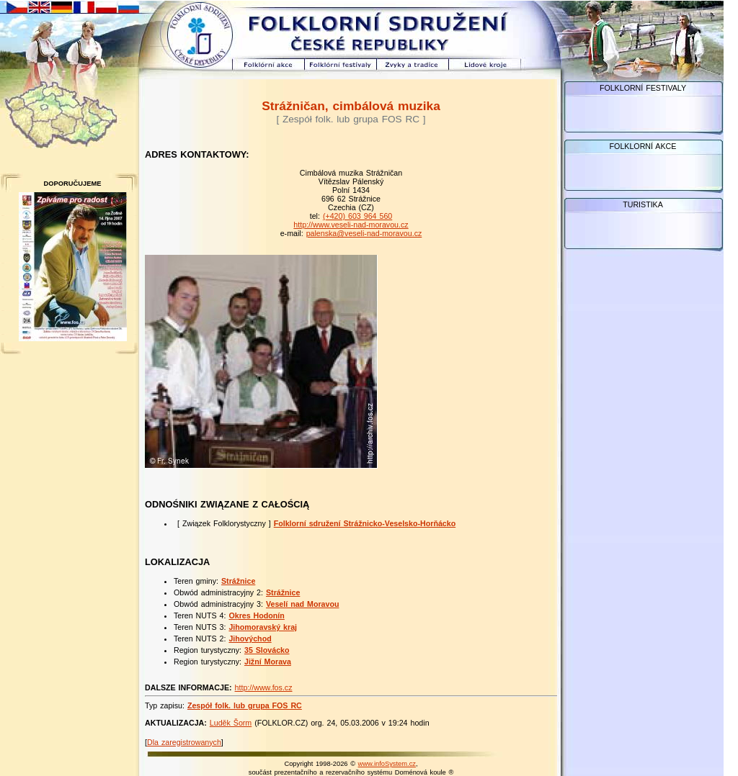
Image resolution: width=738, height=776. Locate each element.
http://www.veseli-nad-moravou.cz (350, 224)
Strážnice (238, 581)
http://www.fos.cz (264, 687)
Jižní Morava (267, 661)
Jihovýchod (249, 638)
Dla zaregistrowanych (184, 742)
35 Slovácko (267, 650)
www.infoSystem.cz (387, 763)
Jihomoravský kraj (262, 627)
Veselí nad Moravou (302, 604)
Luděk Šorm (231, 722)
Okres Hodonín (256, 615)
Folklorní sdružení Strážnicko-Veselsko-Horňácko (365, 523)
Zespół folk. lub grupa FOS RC (244, 705)
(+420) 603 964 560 (357, 216)
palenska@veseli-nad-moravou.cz (364, 233)
